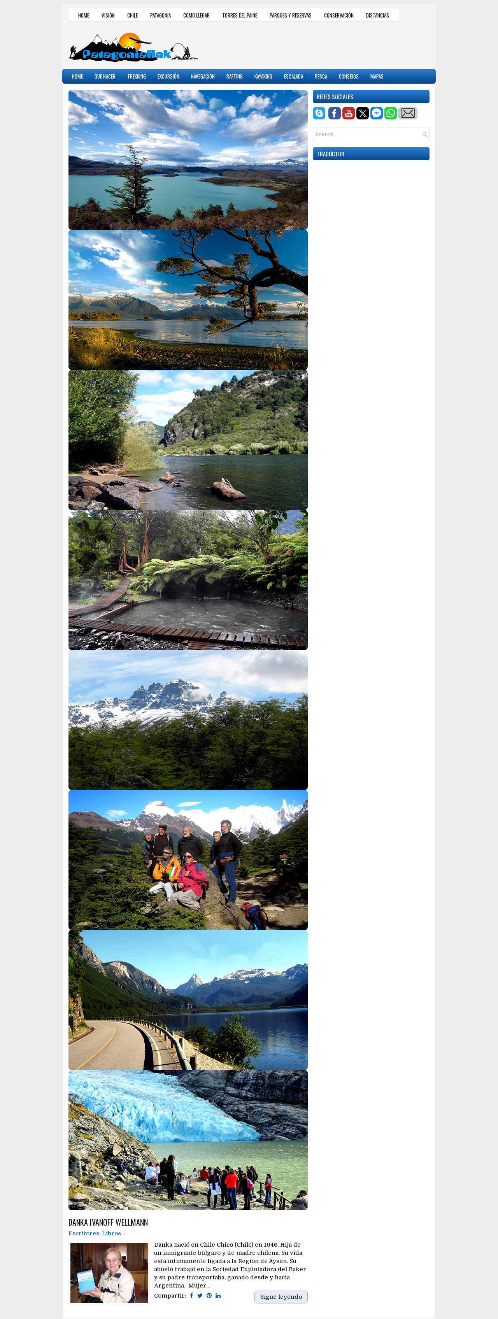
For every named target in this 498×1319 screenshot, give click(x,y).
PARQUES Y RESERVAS (291, 15)
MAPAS (377, 76)
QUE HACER (105, 76)
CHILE (132, 15)
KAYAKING (263, 76)
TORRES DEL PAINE (239, 15)
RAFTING (234, 76)
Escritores (83, 1233)
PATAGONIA (160, 15)
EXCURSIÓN (168, 76)
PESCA (321, 76)
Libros (111, 1233)
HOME (83, 15)
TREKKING (136, 76)
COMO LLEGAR (196, 15)
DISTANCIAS (377, 15)
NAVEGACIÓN (203, 76)
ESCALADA (293, 76)
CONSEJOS (349, 76)
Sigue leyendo (281, 1296)
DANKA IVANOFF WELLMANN (108, 1222)
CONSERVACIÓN (339, 15)
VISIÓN (108, 15)
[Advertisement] (339, 44)
